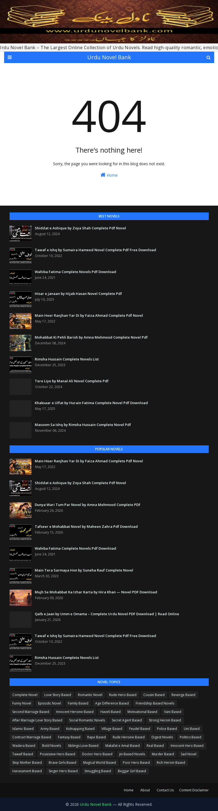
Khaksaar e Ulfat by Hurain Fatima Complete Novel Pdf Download (91, 402)
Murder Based (163, 754)
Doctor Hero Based (97, 754)
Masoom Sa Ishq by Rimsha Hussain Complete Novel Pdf (83, 424)
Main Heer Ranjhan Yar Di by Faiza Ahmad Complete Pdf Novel (89, 315)
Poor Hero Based (136, 762)
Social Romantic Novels (87, 720)
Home (109, 175)
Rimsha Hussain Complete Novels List (67, 359)
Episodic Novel (49, 703)
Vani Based (172, 711)
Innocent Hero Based (187, 745)
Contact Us (165, 790)
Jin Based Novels (132, 754)
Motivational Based (142, 711)
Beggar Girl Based (132, 771)
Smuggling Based (98, 771)
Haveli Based (110, 711)
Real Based (155, 745)
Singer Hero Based (63, 771)
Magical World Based (99, 762)
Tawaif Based (22, 754)
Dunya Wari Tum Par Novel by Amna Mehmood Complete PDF (88, 504)
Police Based (167, 728)
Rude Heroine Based (129, 737)
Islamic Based (23, 728)
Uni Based (192, 728)
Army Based (49, 728)
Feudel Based (139, 728)
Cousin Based (154, 694)
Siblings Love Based (83, 745)
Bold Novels (51, 745)
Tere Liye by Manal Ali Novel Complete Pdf (72, 380)
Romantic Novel (90, 694)
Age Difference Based (112, 703)
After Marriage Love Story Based (37, 720)
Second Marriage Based (30, 711)
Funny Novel (21, 703)
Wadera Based (23, 745)
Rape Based (96, 737)
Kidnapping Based (80, 728)
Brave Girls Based (62, 762)
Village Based (111, 728)
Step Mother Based (27, 762)
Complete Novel (24, 694)
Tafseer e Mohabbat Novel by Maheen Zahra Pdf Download (86, 526)
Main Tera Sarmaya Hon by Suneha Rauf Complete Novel (84, 570)
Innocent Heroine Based (75, 711)
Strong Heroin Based (165, 720)
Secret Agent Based (127, 720)
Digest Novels (162, 737)
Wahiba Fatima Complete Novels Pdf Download (75, 271)
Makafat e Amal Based (122, 745)
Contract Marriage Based (31, 737)
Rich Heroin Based (171, 762)
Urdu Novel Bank (109, 57)
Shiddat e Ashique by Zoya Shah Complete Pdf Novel (80, 228)
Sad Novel (188, 754)
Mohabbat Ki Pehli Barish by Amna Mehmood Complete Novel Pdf (91, 337)
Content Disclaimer (194, 790)
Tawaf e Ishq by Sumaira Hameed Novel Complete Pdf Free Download (95, 249)
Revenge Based (183, 694)
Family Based (78, 703)
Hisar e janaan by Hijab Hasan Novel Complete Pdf (78, 293)
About (145, 790)
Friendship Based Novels (155, 703)
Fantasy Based (69, 737)
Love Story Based (57, 694)
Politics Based (190, 737)
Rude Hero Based (122, 694)
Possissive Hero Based (57, 754)
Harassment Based (27, 771)
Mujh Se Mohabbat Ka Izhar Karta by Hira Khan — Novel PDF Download (96, 592)
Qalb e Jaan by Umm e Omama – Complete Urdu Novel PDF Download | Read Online (107, 613)
